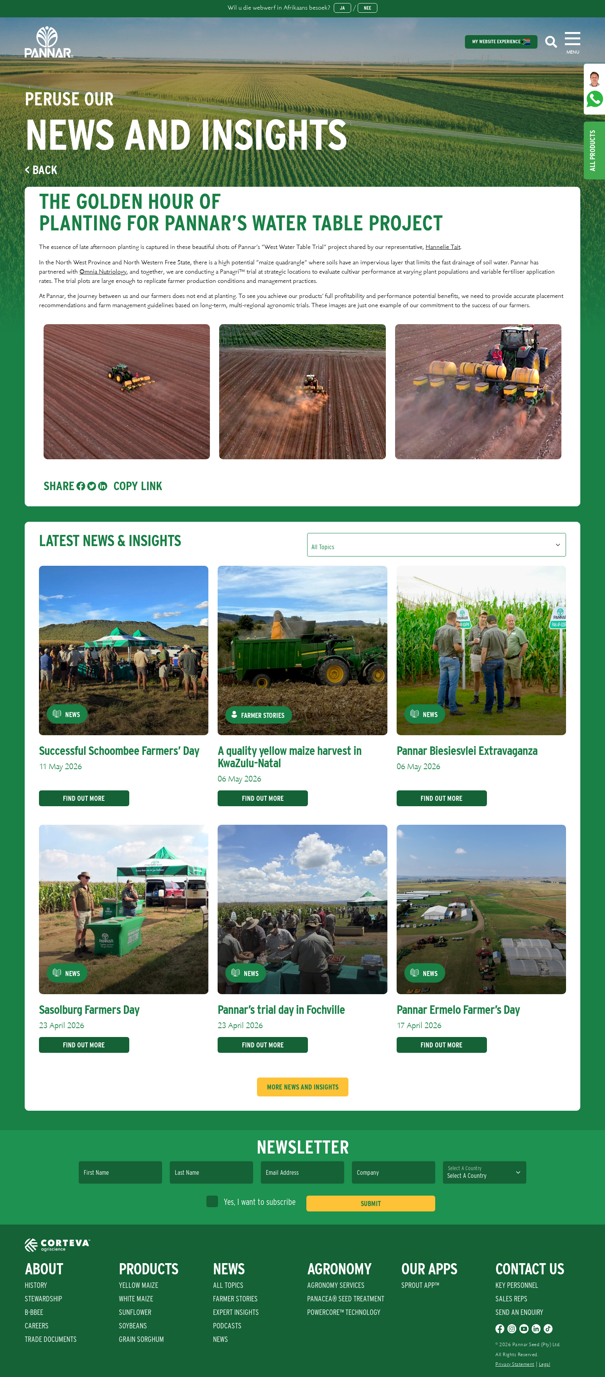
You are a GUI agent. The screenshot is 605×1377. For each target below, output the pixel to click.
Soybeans (133, 1325)
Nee (367, 8)
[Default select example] (436, 545)
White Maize (136, 1298)
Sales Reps (511, 1298)
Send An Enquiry (519, 1312)
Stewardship (43, 1298)
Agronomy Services (336, 1285)
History (36, 1285)
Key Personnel (516, 1285)
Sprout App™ (420, 1285)
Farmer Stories (235, 1298)
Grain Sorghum (141, 1339)
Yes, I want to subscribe (251, 1201)
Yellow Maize (138, 1285)
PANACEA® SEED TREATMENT (345, 1298)
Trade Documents (51, 1339)
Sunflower (135, 1312)
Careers (37, 1325)
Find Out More (81, 798)
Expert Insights (236, 1312)
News (220, 1339)
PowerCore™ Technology (343, 1312)
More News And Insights (302, 1087)
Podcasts (227, 1325)
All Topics (228, 1285)
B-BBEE (34, 1312)
